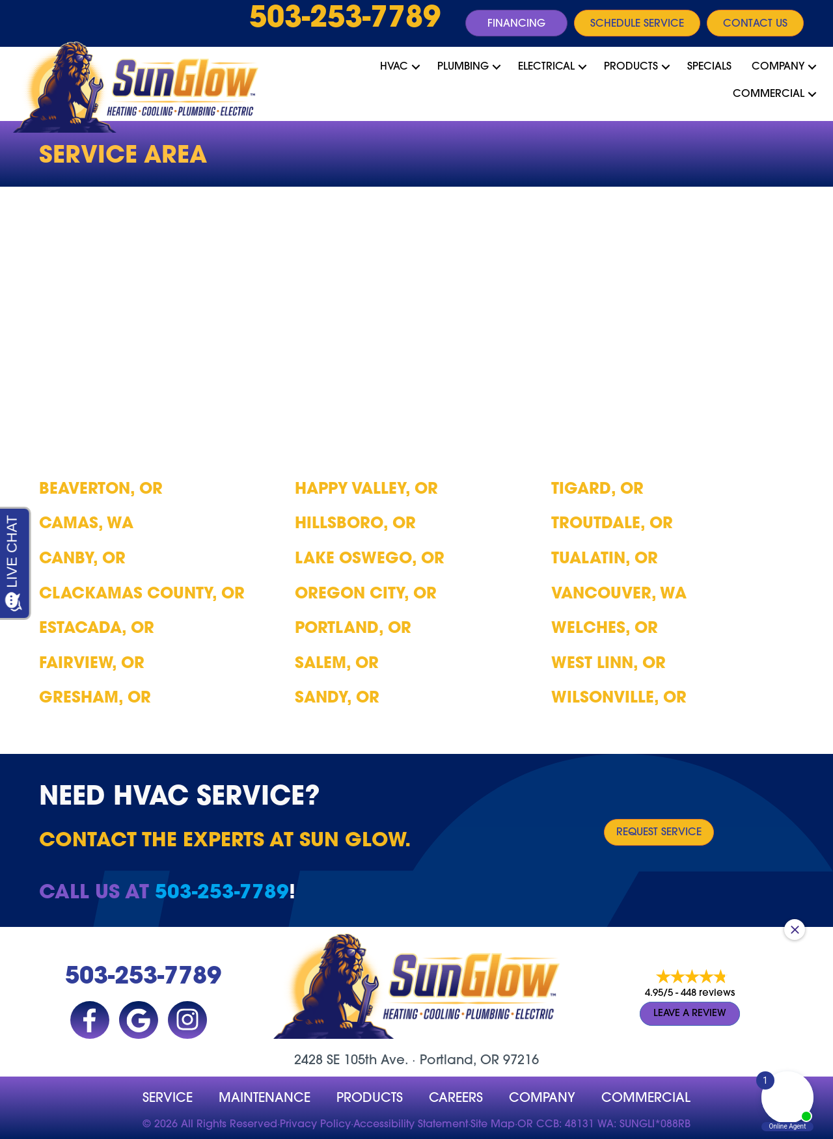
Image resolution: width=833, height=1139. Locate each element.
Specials (709, 67)
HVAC (394, 67)
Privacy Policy (315, 1124)
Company (778, 67)
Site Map (493, 1124)
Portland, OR (459, 1060)
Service (168, 1098)
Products (631, 67)
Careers (456, 1098)
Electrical (546, 67)
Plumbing (463, 67)
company (542, 1098)
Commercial (768, 94)
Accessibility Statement (410, 1124)
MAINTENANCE (264, 1098)
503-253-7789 (345, 19)
